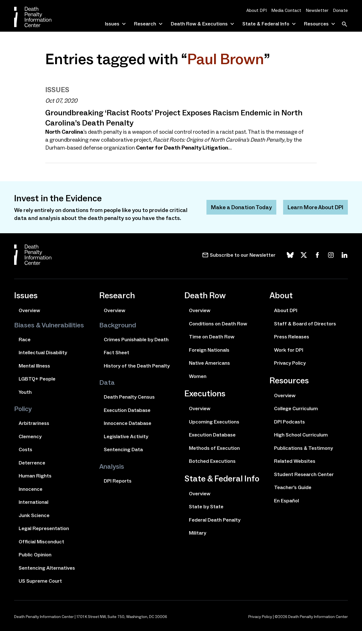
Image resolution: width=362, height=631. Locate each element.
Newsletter (317, 10)
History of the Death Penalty (137, 366)
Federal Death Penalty (214, 520)
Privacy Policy (290, 363)
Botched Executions (212, 461)
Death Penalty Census (129, 397)
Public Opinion (35, 555)
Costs (25, 449)
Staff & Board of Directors (305, 324)
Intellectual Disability (43, 352)
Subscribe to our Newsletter (242, 255)
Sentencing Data (123, 449)
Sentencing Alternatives (47, 568)
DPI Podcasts (289, 422)
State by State (206, 506)
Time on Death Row (211, 337)
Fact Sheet (116, 352)
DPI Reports (118, 481)
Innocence (30, 489)
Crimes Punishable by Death (136, 339)
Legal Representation (44, 528)
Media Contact (286, 10)
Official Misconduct (41, 542)
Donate (340, 10)
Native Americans (209, 363)
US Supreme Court (40, 581)
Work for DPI (288, 350)
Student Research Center (304, 474)
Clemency (30, 436)
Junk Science (34, 515)
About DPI (256, 10)
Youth (25, 392)
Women (197, 376)
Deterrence (32, 463)
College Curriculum (296, 408)
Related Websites (294, 461)
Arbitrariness (34, 423)
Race (25, 339)
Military (197, 533)
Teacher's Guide (292, 487)
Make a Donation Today (241, 207)
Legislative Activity (126, 436)
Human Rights (35, 476)
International (33, 502)
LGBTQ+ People (37, 379)
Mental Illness (34, 366)
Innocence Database (127, 423)
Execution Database (127, 410)
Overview (29, 310)
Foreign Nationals (209, 350)
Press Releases (291, 337)
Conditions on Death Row (218, 324)
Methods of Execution (214, 448)
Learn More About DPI (315, 207)
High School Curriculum (301, 435)
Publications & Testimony (303, 448)
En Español (286, 501)
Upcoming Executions (214, 422)
